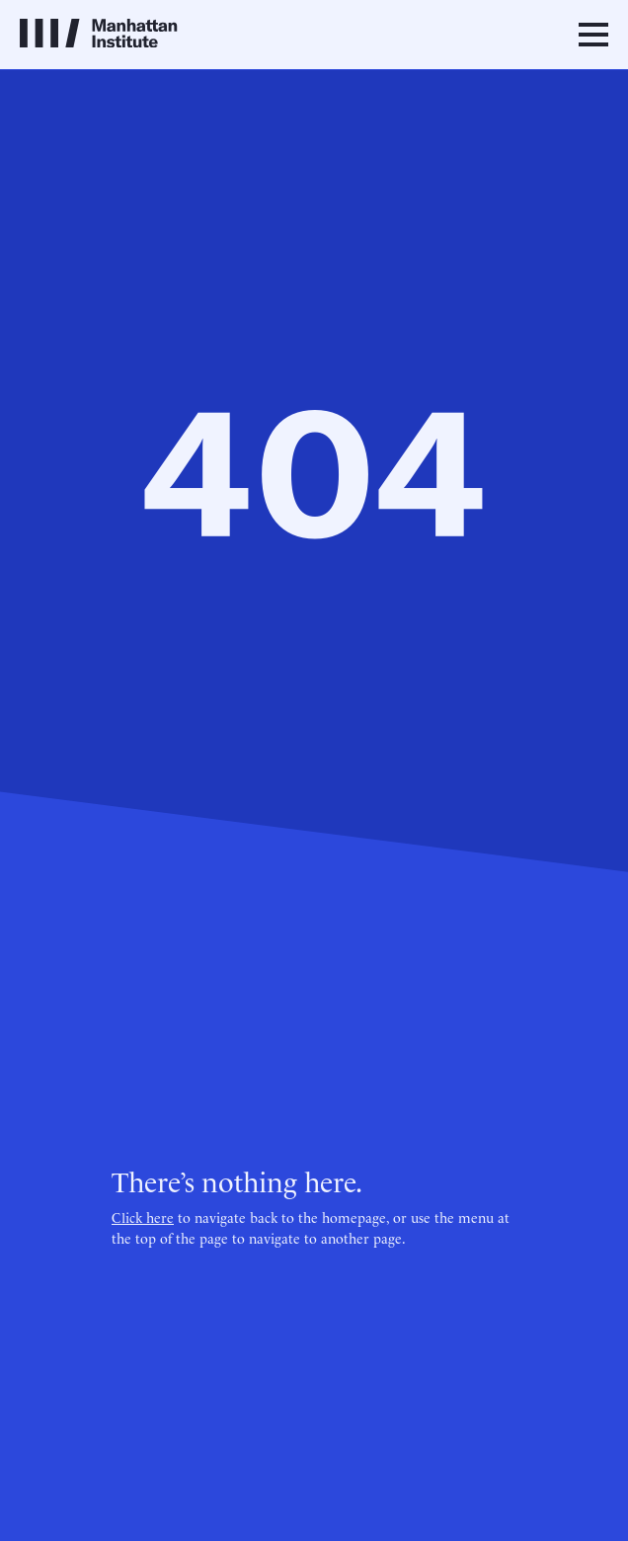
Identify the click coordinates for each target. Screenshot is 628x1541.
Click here (143, 1216)
